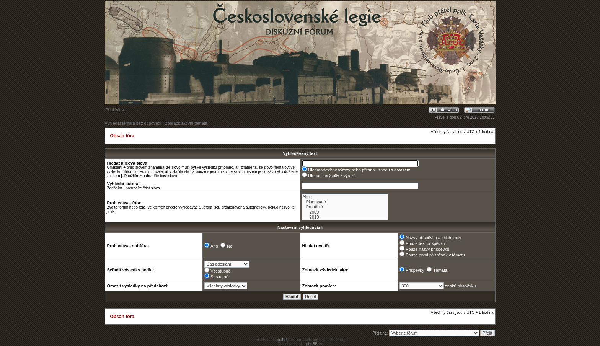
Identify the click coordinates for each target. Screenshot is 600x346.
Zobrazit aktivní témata (186, 123)
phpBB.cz (314, 344)
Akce (345, 196)
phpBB (281, 340)
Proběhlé (345, 206)
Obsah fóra (122, 136)
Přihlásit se (116, 110)
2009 (345, 212)
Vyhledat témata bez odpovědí (133, 123)
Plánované (345, 201)
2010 (345, 217)
